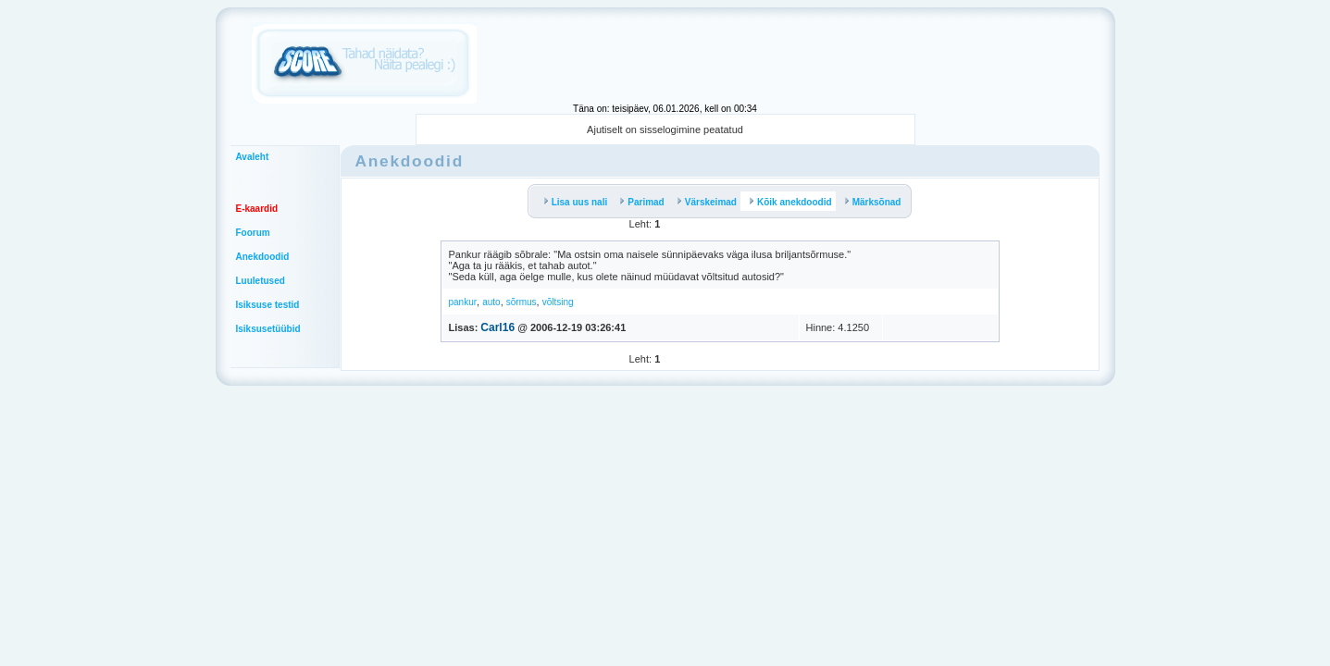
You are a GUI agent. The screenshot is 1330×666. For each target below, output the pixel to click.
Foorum (253, 233)
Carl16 (497, 327)
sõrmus (521, 302)
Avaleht (252, 157)
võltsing (558, 302)
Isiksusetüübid (268, 329)
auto (491, 302)
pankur (463, 302)
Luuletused (260, 281)
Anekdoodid (263, 257)
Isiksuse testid (268, 305)
